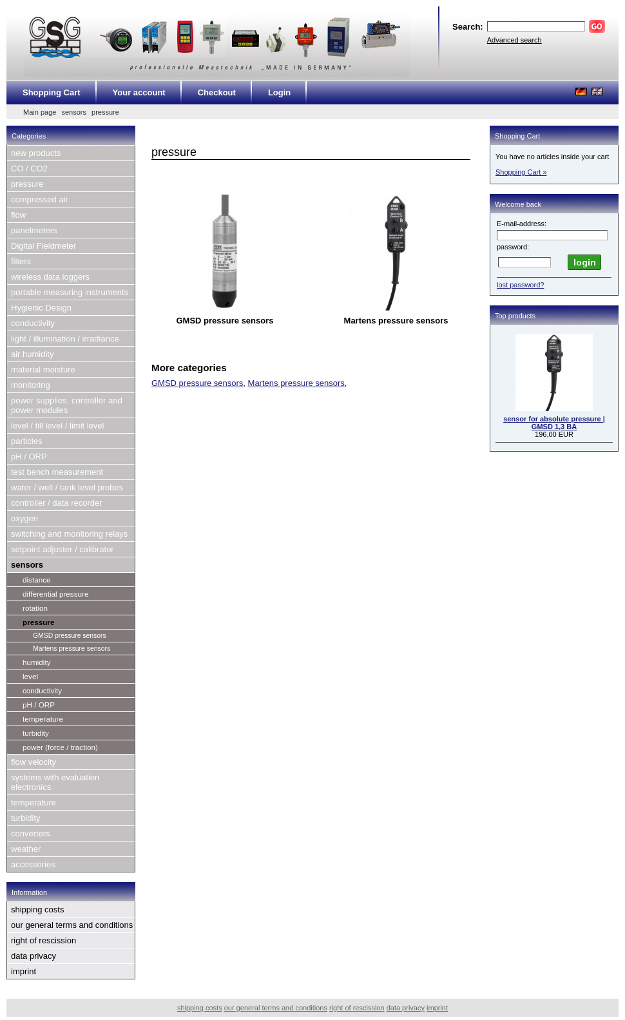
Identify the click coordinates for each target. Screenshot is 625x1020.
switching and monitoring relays (69, 534)
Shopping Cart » (521, 172)
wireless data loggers (50, 277)
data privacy (33, 956)
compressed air (39, 199)
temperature (43, 719)
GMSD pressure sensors (69, 635)
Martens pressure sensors (71, 648)
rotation (35, 608)
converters (30, 833)
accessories (33, 864)
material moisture (43, 369)
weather (26, 849)
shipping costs (37, 909)
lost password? (520, 285)
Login (279, 92)
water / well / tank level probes (67, 487)
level (30, 676)
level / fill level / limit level (57, 425)
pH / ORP (29, 456)
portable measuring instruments (69, 292)
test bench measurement (57, 472)
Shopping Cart (52, 92)
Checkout (217, 92)
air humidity (32, 354)
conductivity (33, 323)
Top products (515, 316)
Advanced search (514, 40)
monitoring (30, 385)
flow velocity (33, 762)
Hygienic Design (41, 308)
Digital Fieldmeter (43, 246)
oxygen (24, 518)
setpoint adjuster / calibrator (62, 549)
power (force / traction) (60, 747)
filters (21, 261)
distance (37, 579)
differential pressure (55, 594)
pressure (105, 112)
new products (36, 153)
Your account (139, 92)
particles (26, 441)
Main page (39, 112)
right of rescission (43, 940)
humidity (37, 662)
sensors (73, 112)
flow (18, 215)
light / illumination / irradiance (65, 338)
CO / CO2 (29, 168)
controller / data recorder (56, 503)
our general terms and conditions (72, 925)
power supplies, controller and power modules (66, 405)
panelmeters (34, 230)
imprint (23, 971)
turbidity (36, 733)
